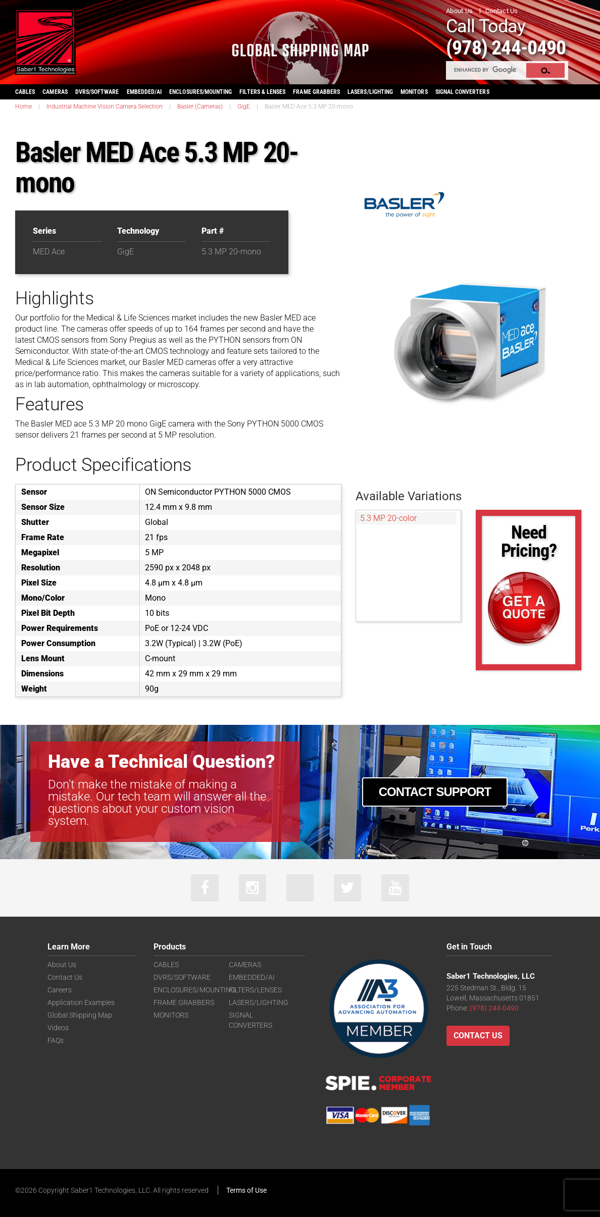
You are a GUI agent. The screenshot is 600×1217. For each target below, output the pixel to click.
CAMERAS (54, 91)
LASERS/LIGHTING (370, 91)
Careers (59, 990)
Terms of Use (246, 1190)
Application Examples (81, 1002)
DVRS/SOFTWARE (97, 91)
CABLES (25, 91)
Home (23, 106)
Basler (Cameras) (200, 106)
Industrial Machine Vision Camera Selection (104, 106)
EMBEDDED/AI (144, 91)
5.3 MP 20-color (388, 517)
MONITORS (414, 91)
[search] (486, 70)
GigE (243, 106)
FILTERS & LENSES (262, 91)
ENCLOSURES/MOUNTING (195, 990)
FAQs (55, 1040)
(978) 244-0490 (509, 47)
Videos (58, 1028)
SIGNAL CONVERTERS (462, 91)
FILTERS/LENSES (255, 990)
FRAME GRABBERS (316, 91)
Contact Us (501, 11)
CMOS (48, 339)
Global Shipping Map (79, 1015)
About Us (459, 11)
